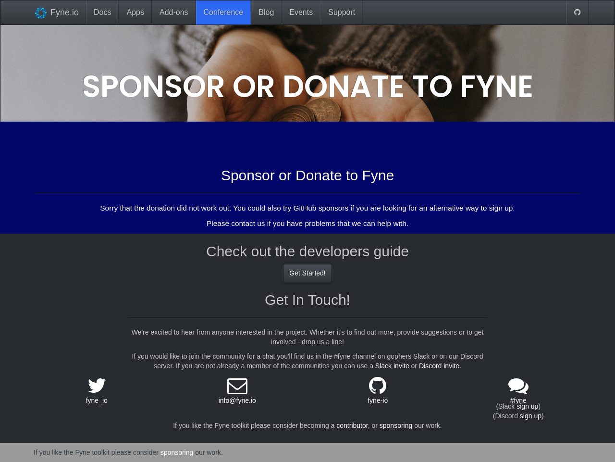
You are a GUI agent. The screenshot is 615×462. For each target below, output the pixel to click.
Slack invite (392, 366)
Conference (224, 12)
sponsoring (396, 425)
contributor (352, 425)
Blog (266, 12)
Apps (135, 12)
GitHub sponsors (320, 208)
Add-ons (174, 12)
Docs (102, 12)
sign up (527, 406)
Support (341, 12)
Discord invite (439, 366)
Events (301, 12)
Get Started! (307, 273)
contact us (248, 223)
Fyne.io (56, 12)
